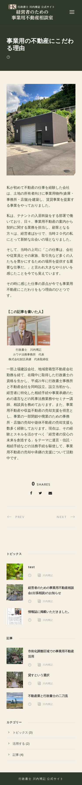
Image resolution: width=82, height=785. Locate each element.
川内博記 (48, 575)
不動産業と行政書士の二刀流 (48, 696)
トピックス (20, 732)
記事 (16, 755)
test (31, 567)
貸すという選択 (38, 675)
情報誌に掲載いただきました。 (49, 612)
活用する (19, 743)
